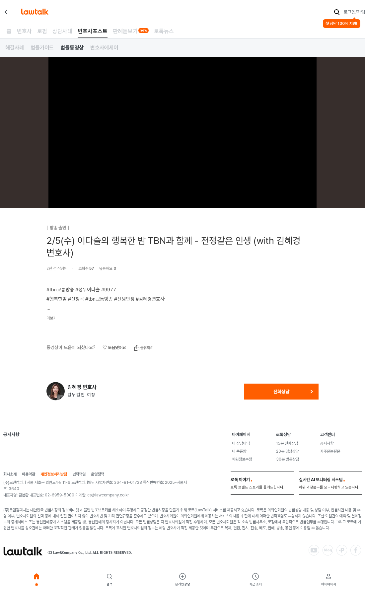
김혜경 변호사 (82, 387)
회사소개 (10, 474)
